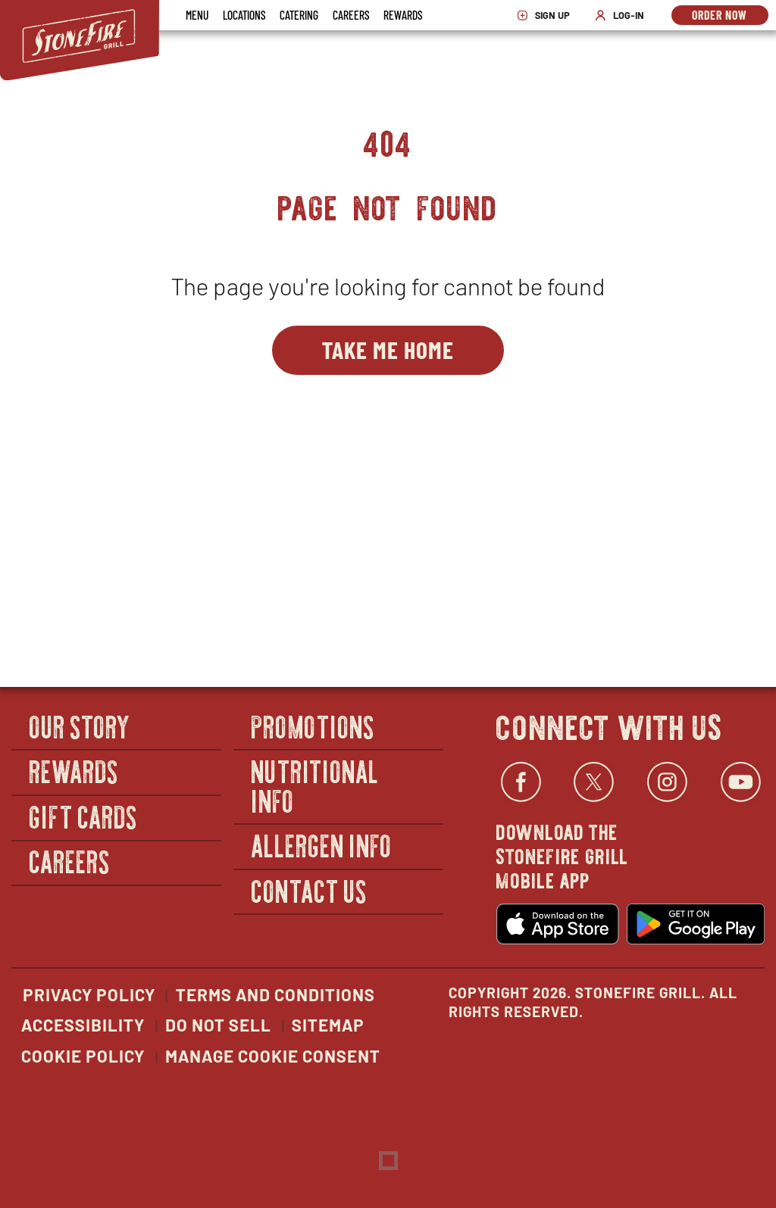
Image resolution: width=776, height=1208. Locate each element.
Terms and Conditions (275, 994)
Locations (244, 15)
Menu (197, 15)
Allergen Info (322, 845)
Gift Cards (84, 816)
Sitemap (328, 1025)
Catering (299, 15)
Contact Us (310, 890)
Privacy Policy (89, 994)
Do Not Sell (218, 1025)
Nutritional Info (316, 785)
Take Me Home (388, 349)
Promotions (313, 726)
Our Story (80, 726)
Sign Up (547, 15)
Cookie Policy (83, 1056)
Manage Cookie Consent (272, 1056)
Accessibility (83, 1025)
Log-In (622, 15)
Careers (351, 15)
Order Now (730, 16)
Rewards (402, 15)
